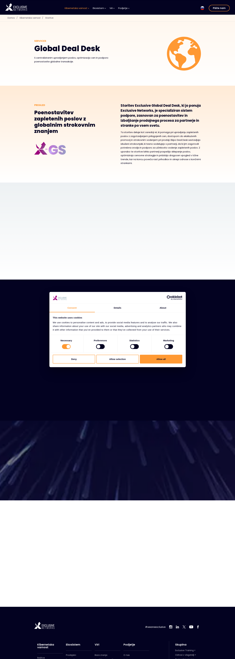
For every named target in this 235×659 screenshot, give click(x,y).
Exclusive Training (184, 650)
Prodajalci (71, 655)
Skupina (181, 644)
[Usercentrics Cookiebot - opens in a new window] (169, 297)
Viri (112, 8)
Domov (13, 17)
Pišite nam (219, 8)
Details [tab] (117, 307)
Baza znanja (101, 655)
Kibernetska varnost (77, 8)
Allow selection (117, 359)
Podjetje (123, 8)
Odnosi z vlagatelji (184, 654)
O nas (126, 655)
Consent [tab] (72, 307)
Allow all (161, 359)
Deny (74, 359)
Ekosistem (99, 8)
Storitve (50, 17)
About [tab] (163, 307)
